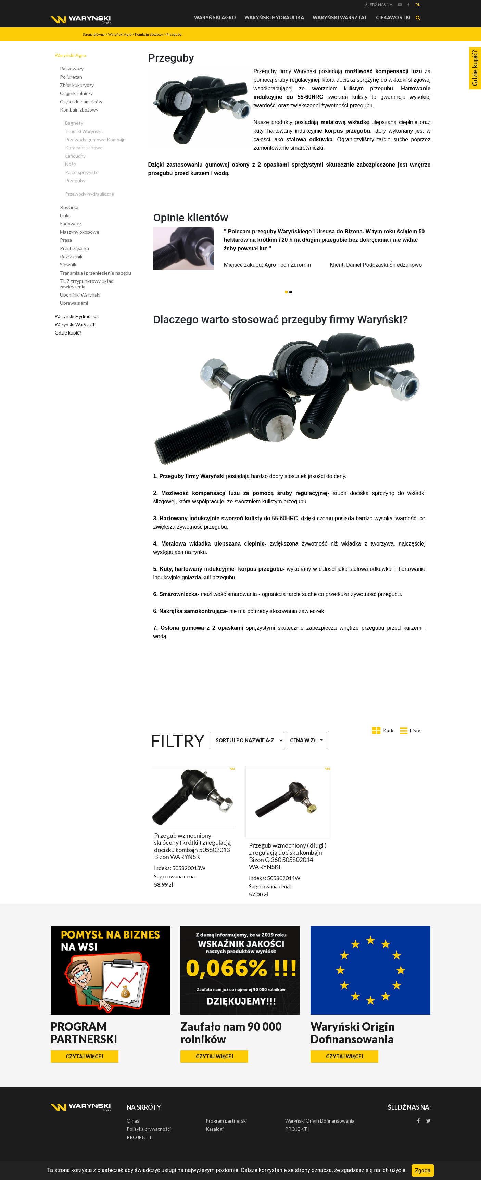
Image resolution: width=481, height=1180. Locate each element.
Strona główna (94, 34)
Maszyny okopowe (79, 232)
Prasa (66, 240)
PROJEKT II (140, 1137)
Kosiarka (69, 207)
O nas (133, 1121)
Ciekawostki (393, 18)
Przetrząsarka (74, 248)
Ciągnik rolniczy (76, 93)
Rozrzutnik (71, 256)
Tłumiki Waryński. (84, 131)
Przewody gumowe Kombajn (95, 139)
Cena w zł (303, 740)
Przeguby (173, 34)
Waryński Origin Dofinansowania (319, 1121)
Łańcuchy (75, 156)
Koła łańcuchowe (84, 147)
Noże (70, 164)
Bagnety (74, 123)
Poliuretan (71, 77)
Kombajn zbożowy (149, 34)
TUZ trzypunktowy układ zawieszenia (87, 283)
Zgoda (422, 1170)
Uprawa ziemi (74, 303)
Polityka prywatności (149, 1129)
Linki (64, 215)
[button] (286, 292)
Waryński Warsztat (340, 18)
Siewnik (68, 264)
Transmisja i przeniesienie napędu (95, 273)
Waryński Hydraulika (274, 18)
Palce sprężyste (82, 172)
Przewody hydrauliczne (89, 194)
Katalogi (215, 1129)
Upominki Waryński (80, 295)
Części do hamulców (81, 101)
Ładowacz (70, 223)
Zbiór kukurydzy (77, 85)
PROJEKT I (297, 1129)
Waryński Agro (215, 18)
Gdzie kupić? (68, 333)
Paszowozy (72, 68)
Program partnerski (226, 1121)
